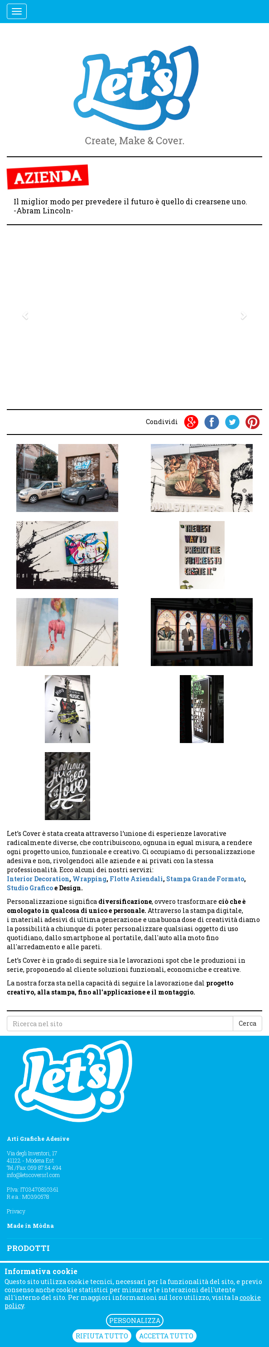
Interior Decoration (38, 878)
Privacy (16, 1211)
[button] (26, 315)
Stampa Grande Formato (205, 878)
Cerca (247, 1023)
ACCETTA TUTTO (166, 1336)
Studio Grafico (30, 888)
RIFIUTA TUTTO (102, 1336)
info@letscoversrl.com (33, 1174)
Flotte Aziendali (136, 878)
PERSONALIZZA (134, 1320)
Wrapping (89, 878)
